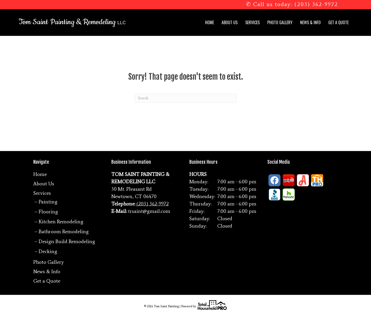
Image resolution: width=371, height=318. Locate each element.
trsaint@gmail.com (149, 211)
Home (209, 22)
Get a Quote (338, 22)
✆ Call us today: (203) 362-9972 (292, 4)
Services (252, 22)
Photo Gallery (279, 22)
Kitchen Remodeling (61, 221)
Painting (48, 202)
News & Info (310, 22)
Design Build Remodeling (67, 241)
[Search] (185, 98)
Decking (48, 251)
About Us (230, 22)
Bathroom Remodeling (64, 231)
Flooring (48, 212)
